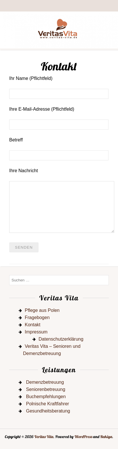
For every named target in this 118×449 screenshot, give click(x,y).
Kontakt (32, 324)
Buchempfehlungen (46, 396)
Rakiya (106, 436)
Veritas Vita (43, 436)
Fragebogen (37, 317)
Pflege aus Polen (42, 310)
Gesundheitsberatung (48, 410)
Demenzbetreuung (45, 382)
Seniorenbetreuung (45, 389)
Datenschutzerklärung (61, 339)
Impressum (36, 331)
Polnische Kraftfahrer (47, 403)
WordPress (83, 436)
